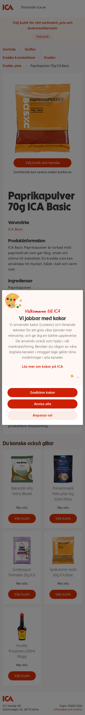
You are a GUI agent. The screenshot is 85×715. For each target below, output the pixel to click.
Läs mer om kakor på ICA (42, 366)
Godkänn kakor (42, 392)
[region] (42, 357)
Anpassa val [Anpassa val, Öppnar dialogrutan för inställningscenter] (42, 415)
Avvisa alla (42, 404)
